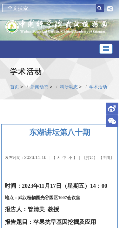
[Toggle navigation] (106, 49)
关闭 (106, 157)
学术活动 (98, 86)
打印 (90, 157)
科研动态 (69, 86)
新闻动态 (39, 86)
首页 (14, 86)
